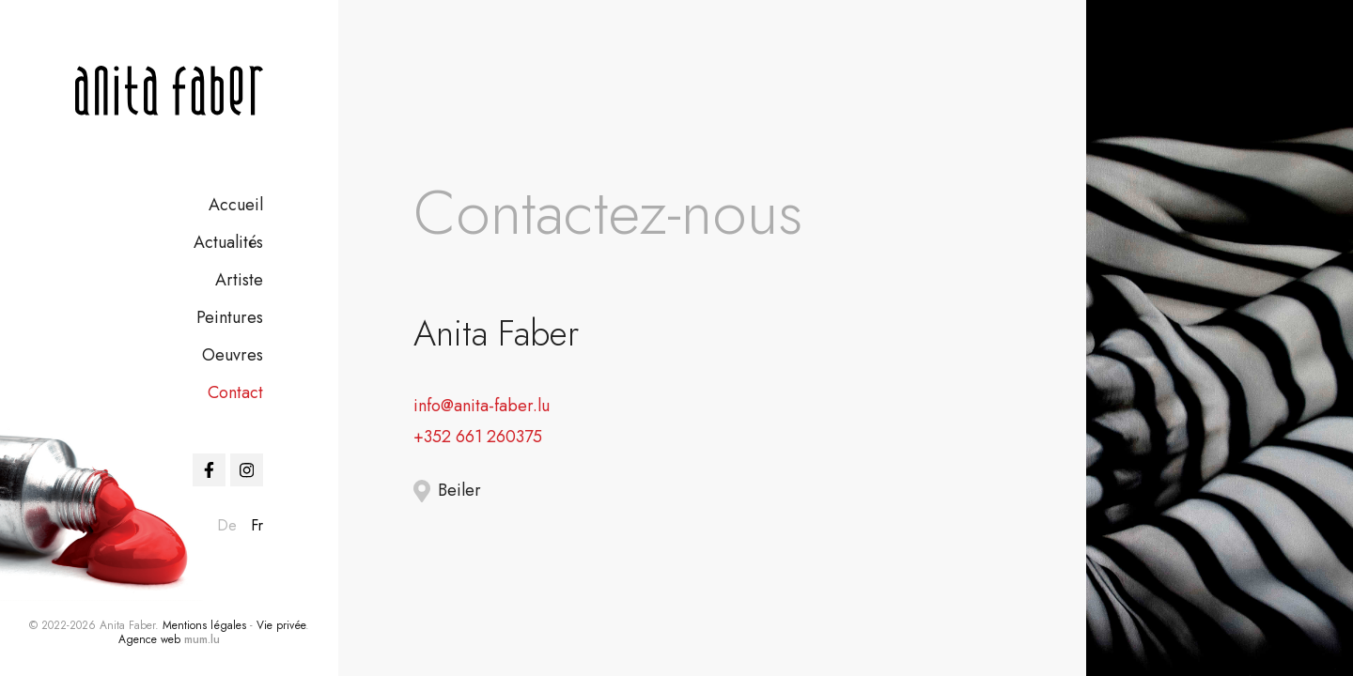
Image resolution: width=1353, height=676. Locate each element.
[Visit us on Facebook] (209, 469)
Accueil (236, 204)
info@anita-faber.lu (481, 405)
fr (257, 525)
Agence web (149, 639)
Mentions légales (204, 625)
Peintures (229, 317)
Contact (235, 392)
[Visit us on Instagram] (246, 469)
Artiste (239, 280)
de (227, 525)
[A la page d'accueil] (169, 90)
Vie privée (281, 625)
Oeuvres (232, 355)
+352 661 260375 (477, 436)
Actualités (228, 242)
